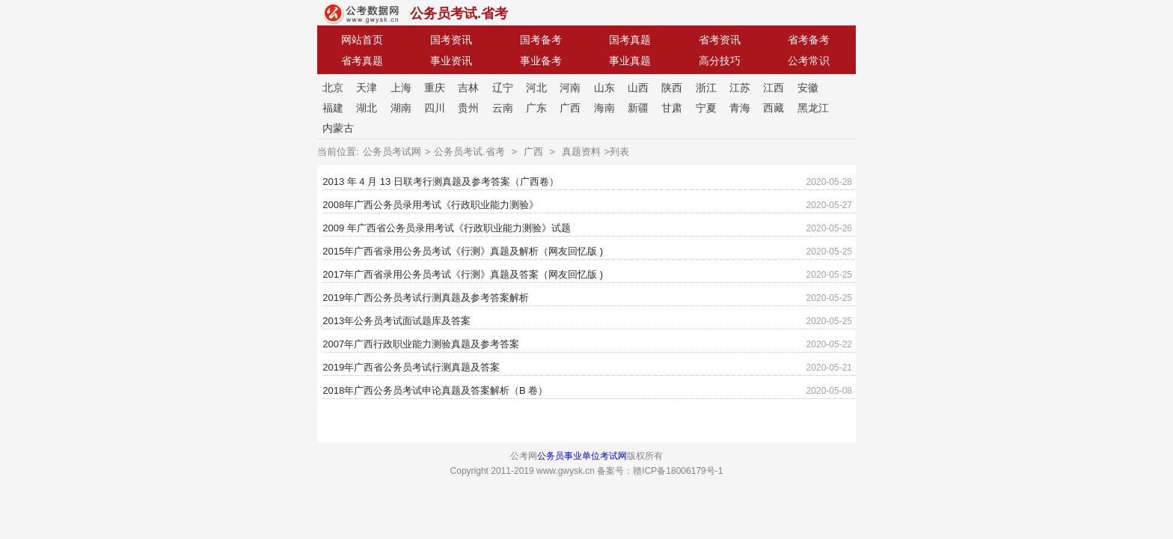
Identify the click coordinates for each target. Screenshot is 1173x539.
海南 (604, 108)
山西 (638, 88)
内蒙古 (338, 128)
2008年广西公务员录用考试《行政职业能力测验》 (430, 204)
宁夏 (706, 108)
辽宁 (502, 88)
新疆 (638, 108)
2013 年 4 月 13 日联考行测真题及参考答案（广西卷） (440, 181)
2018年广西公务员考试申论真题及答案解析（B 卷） (435, 390)
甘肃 (671, 108)
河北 (536, 88)
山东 (604, 88)
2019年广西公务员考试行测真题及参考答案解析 (425, 297)
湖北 (366, 108)
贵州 (468, 108)
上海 (401, 88)
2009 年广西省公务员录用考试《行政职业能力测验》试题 (446, 228)
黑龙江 (813, 108)
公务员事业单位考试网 (582, 456)
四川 (434, 108)
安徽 (807, 88)
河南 (570, 88)
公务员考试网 (392, 151)
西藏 (773, 108)
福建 (332, 108)
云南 (502, 108)
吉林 (468, 88)
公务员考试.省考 (459, 13)
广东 (536, 108)
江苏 (739, 88)
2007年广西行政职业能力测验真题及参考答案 (420, 344)
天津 (366, 88)
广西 (570, 108)
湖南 (401, 108)
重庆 (434, 88)
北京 (332, 88)
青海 (739, 108)
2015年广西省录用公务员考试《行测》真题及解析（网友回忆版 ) (462, 251)
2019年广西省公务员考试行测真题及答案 (411, 367)
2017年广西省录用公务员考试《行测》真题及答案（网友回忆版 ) (462, 274)
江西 (773, 88)
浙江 (706, 88)
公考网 (361, 13)
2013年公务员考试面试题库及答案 (396, 320)
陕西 (671, 88)
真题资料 (581, 151)
